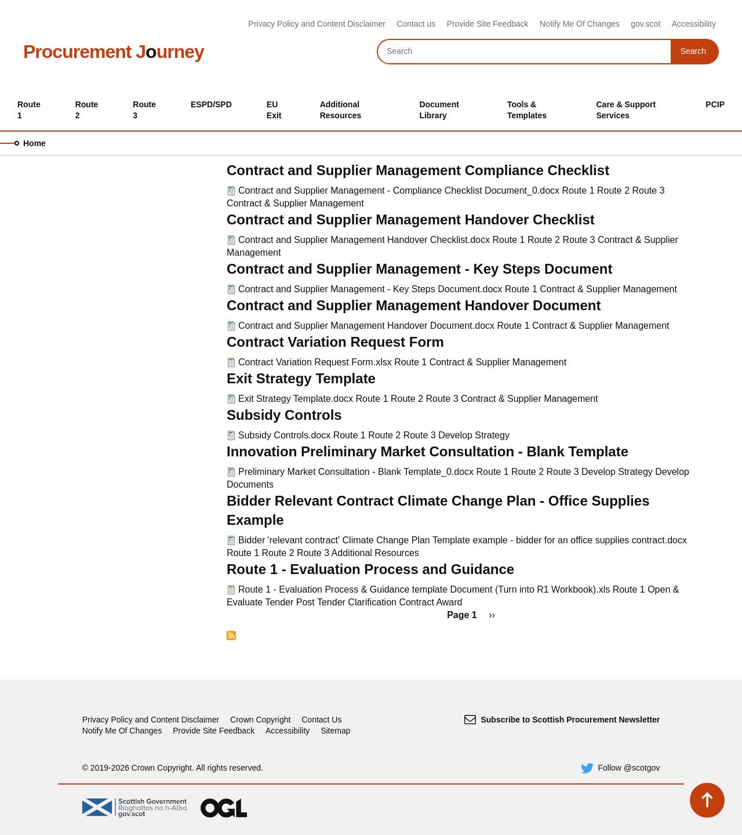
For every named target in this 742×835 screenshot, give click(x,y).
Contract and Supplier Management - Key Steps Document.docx (370, 289)
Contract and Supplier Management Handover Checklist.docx (364, 240)
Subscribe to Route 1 (231, 635)
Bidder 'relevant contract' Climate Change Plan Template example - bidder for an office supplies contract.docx (462, 540)
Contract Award (430, 602)
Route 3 (648, 190)
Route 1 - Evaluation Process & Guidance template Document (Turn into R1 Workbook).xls (424, 589)
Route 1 (578, 190)
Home (34, 143)
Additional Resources (375, 553)
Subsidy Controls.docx (284, 435)
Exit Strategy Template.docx (295, 399)
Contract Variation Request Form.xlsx (315, 362)
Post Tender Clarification (346, 602)
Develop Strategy (474, 435)
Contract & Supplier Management (295, 203)
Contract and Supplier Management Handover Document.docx (366, 326)
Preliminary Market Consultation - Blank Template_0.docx (356, 472)
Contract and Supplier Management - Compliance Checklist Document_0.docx (398, 190)
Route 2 (613, 190)
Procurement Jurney (113, 51)
